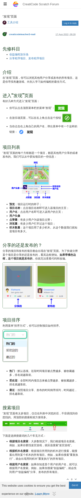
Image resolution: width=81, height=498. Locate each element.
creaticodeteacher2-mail (22, 34)
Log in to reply (70, 23)
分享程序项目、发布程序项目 (27, 58)
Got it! (75, 485)
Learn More (42, 493)
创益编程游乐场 (18, 54)
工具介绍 (12, 22)
